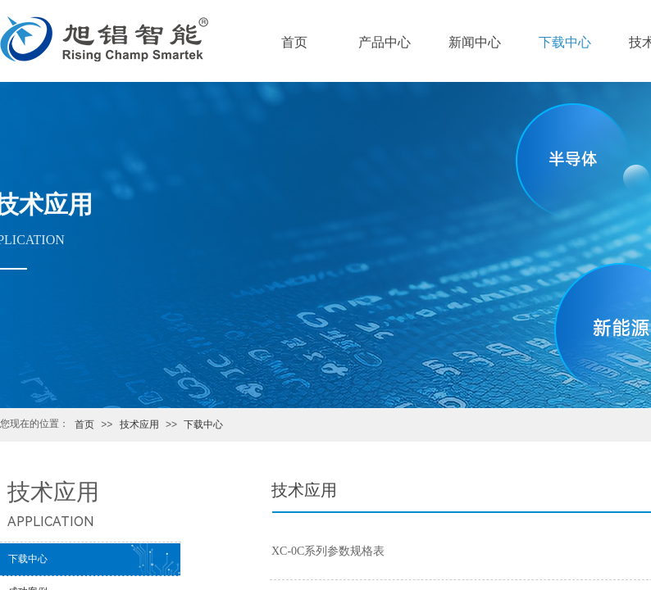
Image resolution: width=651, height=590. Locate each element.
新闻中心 (474, 42)
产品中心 (384, 42)
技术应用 (139, 424)
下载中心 (203, 424)
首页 (84, 424)
